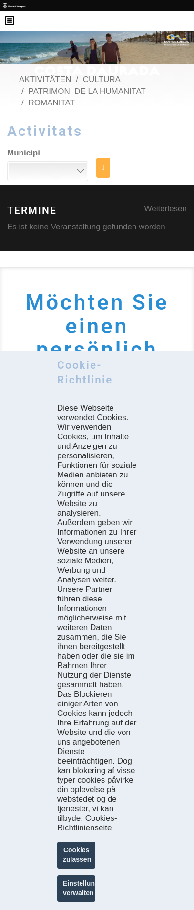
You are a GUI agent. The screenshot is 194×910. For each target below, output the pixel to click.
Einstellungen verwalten (79, 888)
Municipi (23, 152)
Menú (14, 14)
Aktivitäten (45, 79)
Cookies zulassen (77, 854)
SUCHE (103, 168)
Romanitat (51, 102)
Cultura (102, 79)
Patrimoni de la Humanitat (86, 91)
